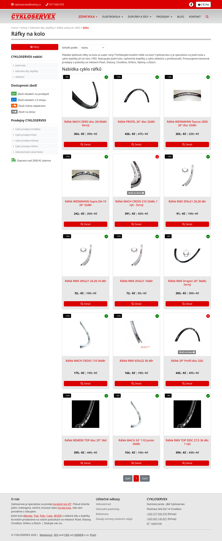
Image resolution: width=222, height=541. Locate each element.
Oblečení (19, 76)
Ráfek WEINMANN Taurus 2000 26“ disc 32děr (187, 123)
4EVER (57, 516)
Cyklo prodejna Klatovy (27, 140)
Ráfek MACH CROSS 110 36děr (85, 361)
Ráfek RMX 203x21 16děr (136, 281)
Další (145, 478)
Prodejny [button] (163, 16)
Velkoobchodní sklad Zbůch (29, 152)
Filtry (34, 47)
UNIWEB (78, 535)
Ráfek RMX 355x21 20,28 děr (187, 201)
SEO (56, 535)
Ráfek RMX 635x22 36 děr (136, 361)
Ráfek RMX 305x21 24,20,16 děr (85, 281)
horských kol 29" (62, 504)
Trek (36, 516)
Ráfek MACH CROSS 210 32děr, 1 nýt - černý (136, 203)
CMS (66, 535)
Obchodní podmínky (107, 509)
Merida (28, 516)
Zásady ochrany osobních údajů (114, 519)
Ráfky (86, 27)
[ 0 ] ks (203, 4)
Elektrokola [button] (111, 16)
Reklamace (102, 514)
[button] (207, 16)
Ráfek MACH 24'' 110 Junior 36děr (136, 442)
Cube (49, 516)
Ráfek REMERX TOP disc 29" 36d (86, 440)
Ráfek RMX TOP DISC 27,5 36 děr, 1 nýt (187, 442)
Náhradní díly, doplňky (42, 27)
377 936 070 (55, 4)
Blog (180, 16)
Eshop (24, 27)
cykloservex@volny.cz (26, 4)
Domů (14, 27)
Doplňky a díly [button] (138, 16)
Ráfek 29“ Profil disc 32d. (187, 361)
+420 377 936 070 (157, 514)
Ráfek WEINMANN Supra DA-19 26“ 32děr (85, 203)
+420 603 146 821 (157, 519)
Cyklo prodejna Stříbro (26, 146)
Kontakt (195, 16)
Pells (42, 516)
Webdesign (46, 535)
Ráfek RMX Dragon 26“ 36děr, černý (187, 282)
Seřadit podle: (70, 47)
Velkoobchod (103, 504)
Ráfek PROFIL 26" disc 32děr (136, 121)
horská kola (64, 507)
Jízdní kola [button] (87, 16)
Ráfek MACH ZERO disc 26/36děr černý (85, 123)
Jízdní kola (20, 65)
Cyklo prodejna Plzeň (26, 134)
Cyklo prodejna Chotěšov (28, 129)
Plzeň (93, 535)
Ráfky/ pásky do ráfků (68, 27)
